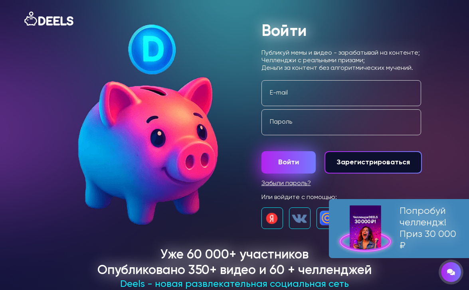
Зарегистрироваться (373, 162)
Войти (288, 162)
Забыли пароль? (286, 183)
